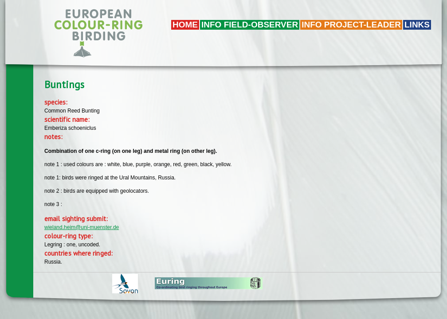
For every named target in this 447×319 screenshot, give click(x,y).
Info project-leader (351, 24)
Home (185, 24)
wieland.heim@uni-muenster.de (81, 227)
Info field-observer (249, 24)
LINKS (417, 24)
